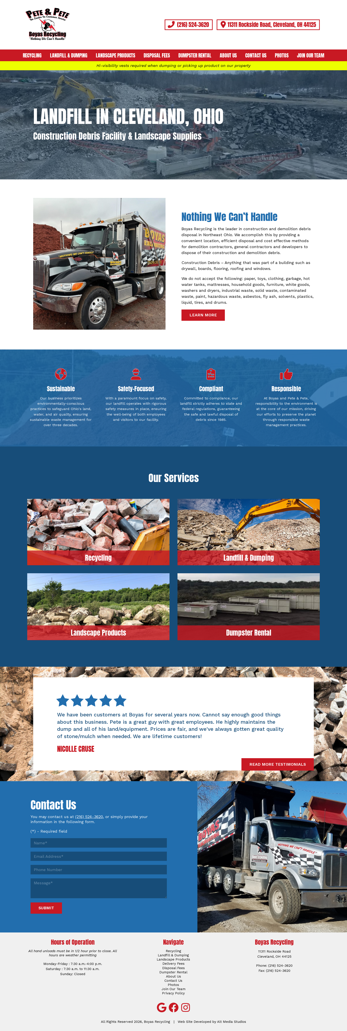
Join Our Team (310, 55)
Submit (46, 908)
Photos (282, 55)
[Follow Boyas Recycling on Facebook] (173, 1007)
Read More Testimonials (277, 764)
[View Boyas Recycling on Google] (162, 1007)
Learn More (203, 315)
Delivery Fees (173, 964)
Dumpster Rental (194, 55)
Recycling (32, 55)
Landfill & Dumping (68, 55)
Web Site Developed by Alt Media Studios (212, 1022)
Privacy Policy (173, 993)
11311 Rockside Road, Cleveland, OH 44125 (268, 24)
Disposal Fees (157, 55)
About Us (228, 55)
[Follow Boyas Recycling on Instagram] (185, 1007)
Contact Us (255, 55)
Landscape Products (115, 55)
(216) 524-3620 (188, 24)
